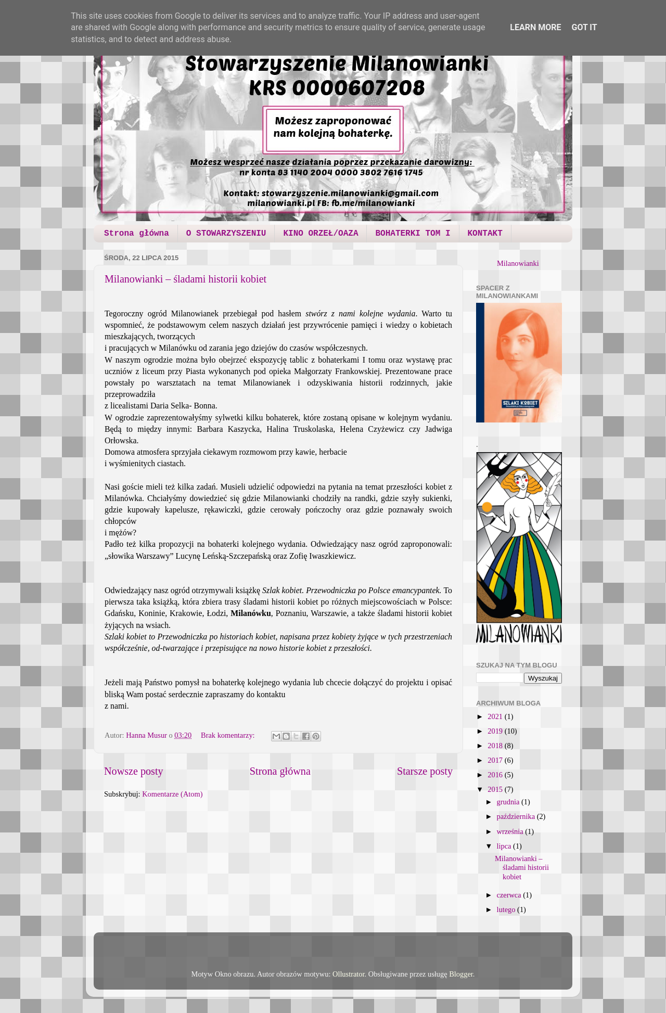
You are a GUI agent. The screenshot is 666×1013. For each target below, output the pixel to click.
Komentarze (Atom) (172, 794)
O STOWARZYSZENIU (226, 233)
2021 (496, 716)
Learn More (535, 27)
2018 (496, 745)
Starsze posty (425, 771)
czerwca (510, 895)
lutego (507, 909)
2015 (496, 789)
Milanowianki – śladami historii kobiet (185, 279)
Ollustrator (348, 974)
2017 (496, 760)
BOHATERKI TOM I (412, 233)
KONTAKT (485, 233)
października (517, 816)
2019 (496, 731)
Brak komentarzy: (229, 735)
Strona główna (136, 233)
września (511, 831)
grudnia (509, 802)
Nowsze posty (133, 771)
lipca (505, 846)
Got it (584, 27)
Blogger (461, 974)
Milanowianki (518, 263)
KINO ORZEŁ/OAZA (320, 233)
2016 (496, 775)
